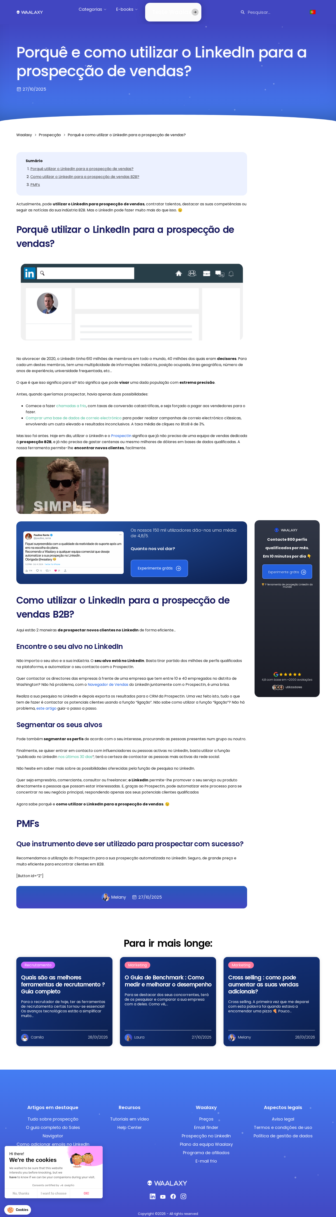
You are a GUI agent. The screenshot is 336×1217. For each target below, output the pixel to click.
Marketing (137, 959)
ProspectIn (121, 430)
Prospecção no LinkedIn (206, 1130)
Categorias (95, 9)
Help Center (129, 1122)
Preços (206, 1113)
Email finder (206, 1122)
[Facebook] (173, 1192)
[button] (17, 1210)
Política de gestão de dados (283, 1130)
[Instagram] (183, 1192)
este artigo (45, 702)
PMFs (35, 179)
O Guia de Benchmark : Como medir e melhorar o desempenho (168, 975)
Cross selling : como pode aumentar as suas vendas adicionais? (263, 979)
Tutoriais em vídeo (129, 1113)
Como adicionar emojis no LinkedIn (53, 1139)
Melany (114, 891)
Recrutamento (38, 959)
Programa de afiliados (206, 1147)
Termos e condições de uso (283, 1122)
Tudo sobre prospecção (53, 1113)
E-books (129, 9)
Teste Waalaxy (166, 9)
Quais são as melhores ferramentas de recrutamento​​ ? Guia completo (63, 979)
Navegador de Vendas (108, 679)
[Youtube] (163, 1192)
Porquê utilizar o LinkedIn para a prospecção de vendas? (81, 163)
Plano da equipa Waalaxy (206, 1139)
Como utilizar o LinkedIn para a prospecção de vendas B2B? (84, 171)
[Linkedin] (152, 1192)
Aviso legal (283, 1113)
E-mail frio (206, 1155)
